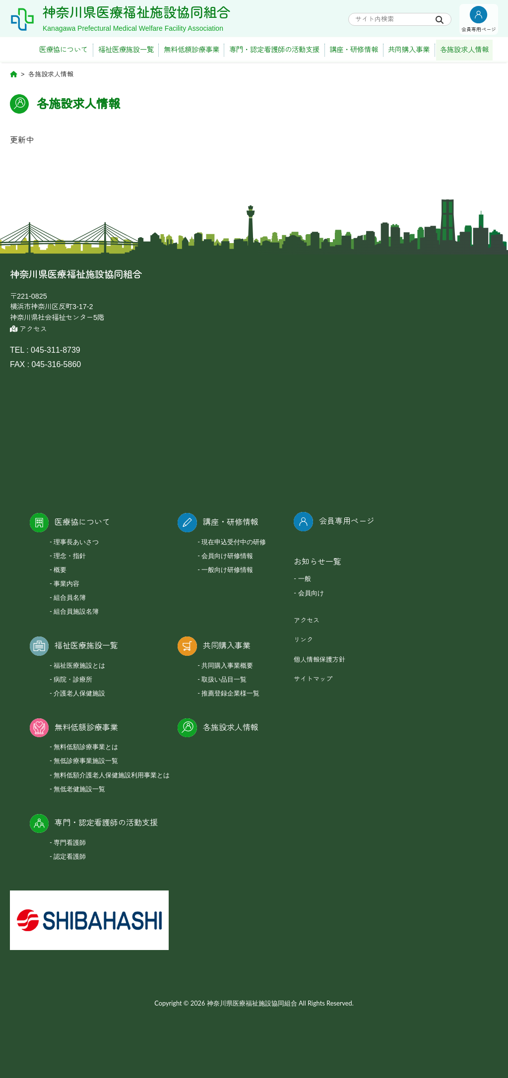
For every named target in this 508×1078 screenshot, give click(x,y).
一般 (304, 578)
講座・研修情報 (353, 50)
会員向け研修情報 (227, 556)
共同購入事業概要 (227, 665)
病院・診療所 (73, 679)
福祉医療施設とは (79, 665)
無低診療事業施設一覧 (86, 760)
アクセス (28, 329)
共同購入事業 (409, 50)
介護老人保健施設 (79, 693)
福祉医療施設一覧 (126, 50)
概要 (60, 569)
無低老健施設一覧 (79, 789)
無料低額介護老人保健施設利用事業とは (112, 775)
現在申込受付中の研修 (233, 542)
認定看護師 (70, 856)
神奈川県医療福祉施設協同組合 (136, 12)
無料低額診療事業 (191, 50)
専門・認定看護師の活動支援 (274, 50)
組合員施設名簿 (76, 611)
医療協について (63, 50)
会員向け (311, 593)
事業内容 (66, 583)
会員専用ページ (347, 521)
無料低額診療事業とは (86, 747)
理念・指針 (70, 556)
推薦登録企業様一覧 (230, 693)
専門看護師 (70, 842)
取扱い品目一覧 (224, 679)
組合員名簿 (70, 597)
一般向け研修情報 (227, 569)
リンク (303, 639)
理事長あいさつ (76, 542)
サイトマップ (313, 679)
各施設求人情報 (464, 50)
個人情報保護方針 (319, 659)
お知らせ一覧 (317, 562)
